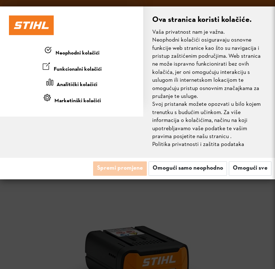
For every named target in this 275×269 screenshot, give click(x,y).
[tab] (71, 51)
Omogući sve (250, 168)
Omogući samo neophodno (188, 168)
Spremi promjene (120, 168)
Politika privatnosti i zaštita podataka (198, 144)
